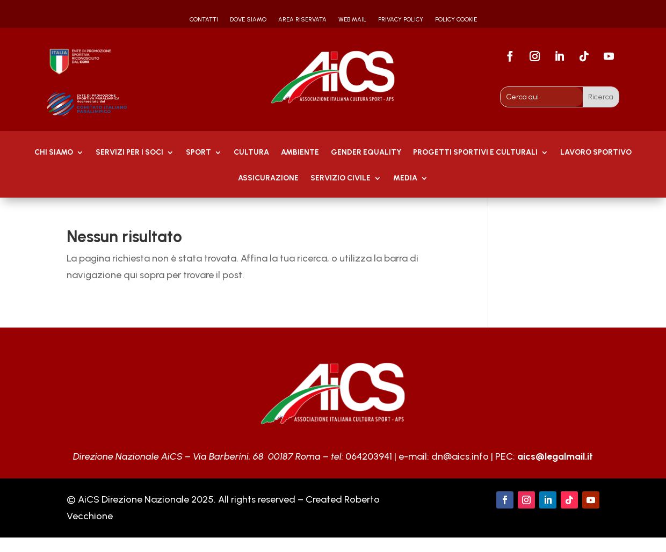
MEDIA (405, 179)
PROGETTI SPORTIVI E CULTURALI (475, 153)
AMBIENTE (300, 153)
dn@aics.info (460, 456)
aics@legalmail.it (555, 456)
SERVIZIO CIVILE (340, 179)
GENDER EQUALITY (366, 153)
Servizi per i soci (129, 153)
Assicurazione (268, 179)
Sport (198, 153)
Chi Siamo (53, 153)
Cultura (251, 153)
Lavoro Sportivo (596, 153)
